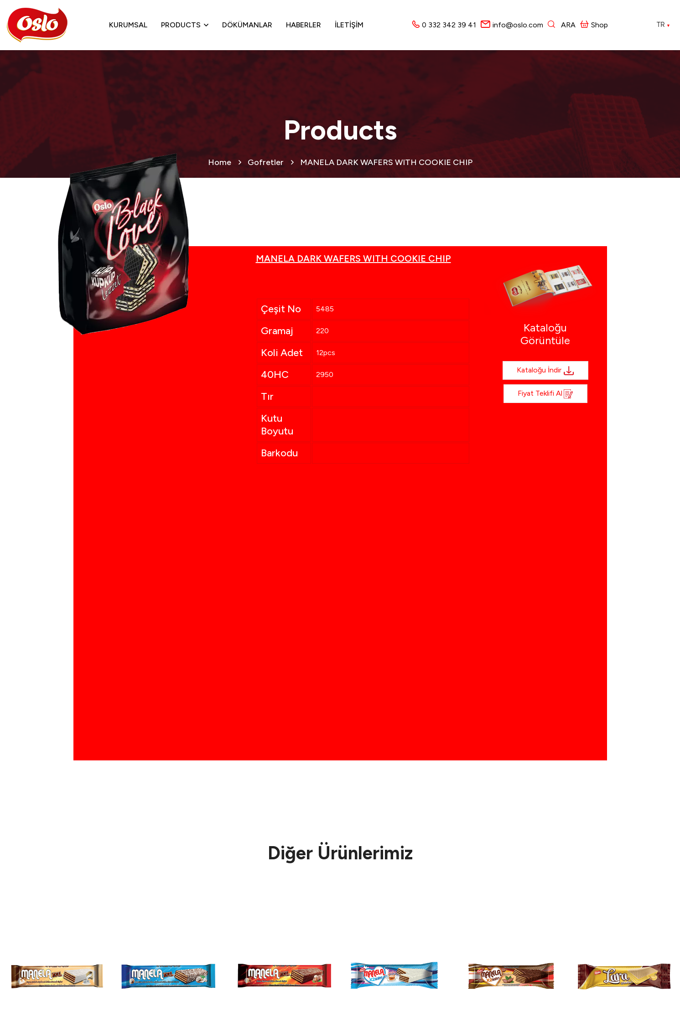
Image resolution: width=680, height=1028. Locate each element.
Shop (594, 25)
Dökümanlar (247, 25)
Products (181, 25)
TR (663, 24)
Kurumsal (128, 25)
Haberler (303, 25)
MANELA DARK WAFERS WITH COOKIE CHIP (386, 162)
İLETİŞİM (349, 25)
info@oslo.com (518, 25)
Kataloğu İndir (545, 370)
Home (219, 162)
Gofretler (266, 162)
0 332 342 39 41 (449, 25)
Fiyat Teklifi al (545, 393)
